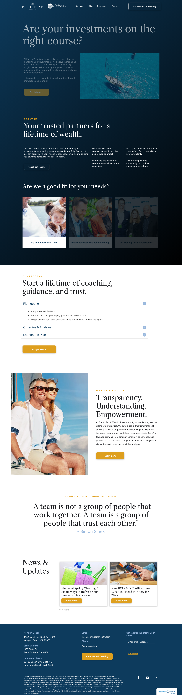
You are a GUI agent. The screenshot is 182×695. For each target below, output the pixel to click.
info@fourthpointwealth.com (96, 637)
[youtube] (147, 678)
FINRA (57, 678)
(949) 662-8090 (90, 646)
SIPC (61, 678)
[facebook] (138, 678)
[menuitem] (81, 6)
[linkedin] (156, 678)
